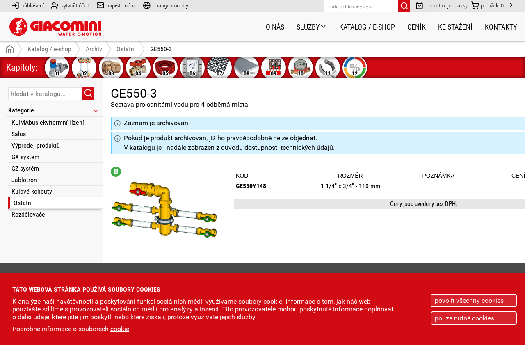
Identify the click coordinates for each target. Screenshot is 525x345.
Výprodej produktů (35, 145)
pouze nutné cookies (464, 318)
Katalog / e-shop (367, 27)
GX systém (25, 157)
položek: (487, 5)
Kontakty (501, 27)
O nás (275, 27)
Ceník (416, 27)
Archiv (94, 49)
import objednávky (441, 5)
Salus (18, 134)
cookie (119, 329)
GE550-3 (161, 49)
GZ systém (25, 168)
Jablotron (24, 180)
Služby (312, 27)
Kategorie (53, 110)
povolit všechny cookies (469, 300)
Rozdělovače (28, 214)
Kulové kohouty (31, 191)
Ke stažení (455, 27)
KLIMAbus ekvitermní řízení (47, 122)
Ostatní (23, 203)
